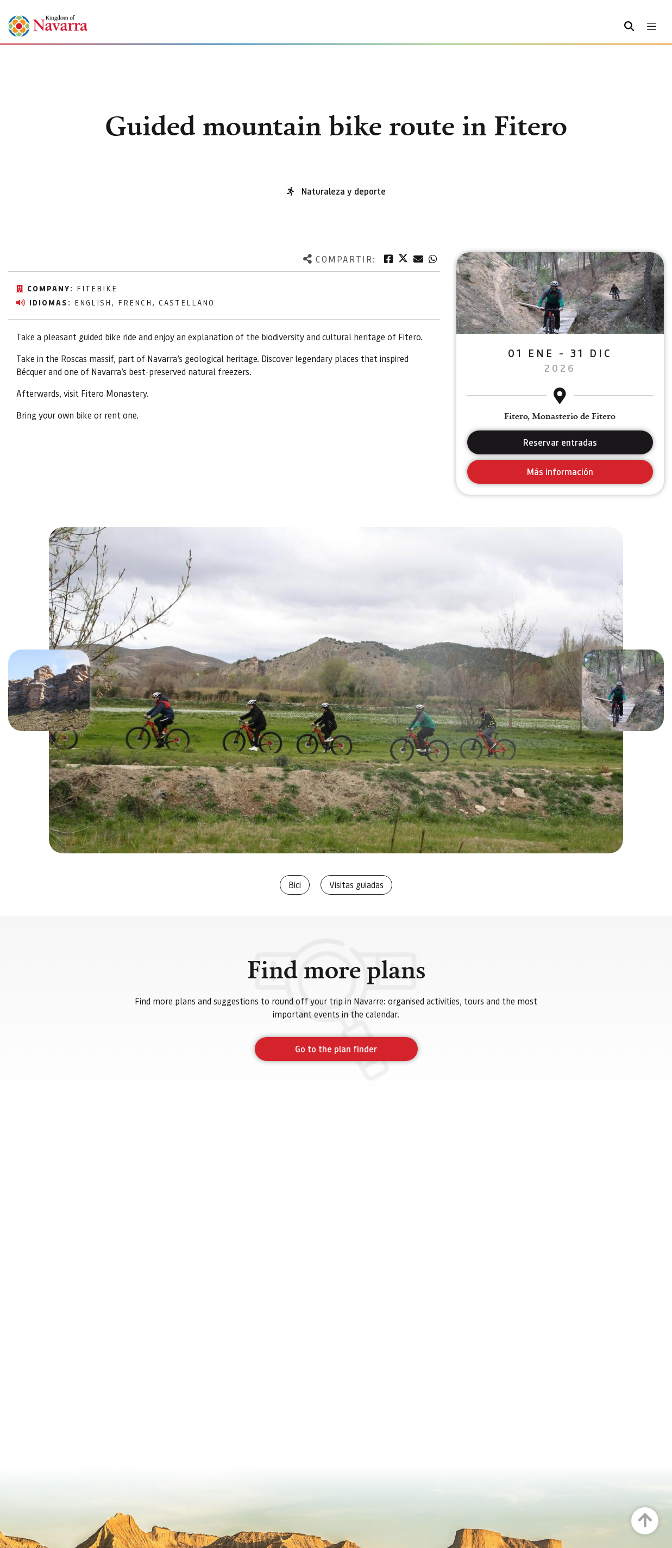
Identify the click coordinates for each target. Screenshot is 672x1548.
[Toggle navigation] (651, 26)
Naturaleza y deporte (344, 191)
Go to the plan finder (336, 1048)
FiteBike (97, 288)
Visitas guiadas (356, 884)
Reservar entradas (560, 442)
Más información (559, 471)
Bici (294, 884)
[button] (49, 690)
